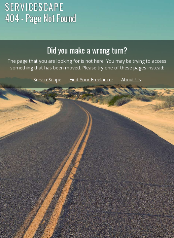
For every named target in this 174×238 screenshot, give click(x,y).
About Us (131, 79)
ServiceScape (47, 79)
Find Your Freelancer (91, 79)
